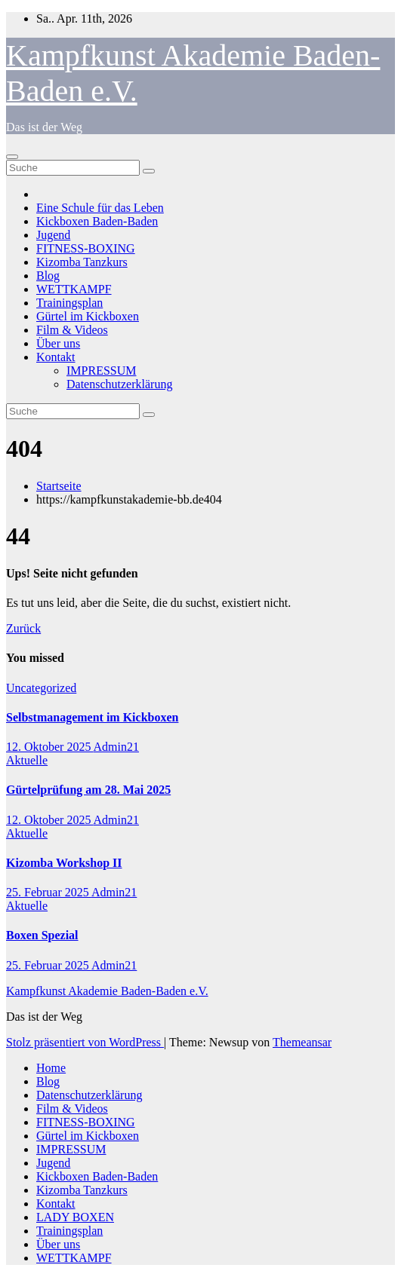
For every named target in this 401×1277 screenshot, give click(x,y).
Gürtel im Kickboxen (87, 316)
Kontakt (56, 357)
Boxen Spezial (42, 935)
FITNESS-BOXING (85, 248)
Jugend (53, 234)
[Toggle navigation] (12, 157)
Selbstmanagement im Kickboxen (92, 717)
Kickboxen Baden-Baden (97, 221)
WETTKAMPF (74, 289)
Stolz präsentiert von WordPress (85, 1042)
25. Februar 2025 (48, 892)
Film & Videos (72, 329)
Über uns (58, 343)
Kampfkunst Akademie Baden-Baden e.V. (107, 991)
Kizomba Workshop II (64, 862)
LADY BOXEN (75, 1217)
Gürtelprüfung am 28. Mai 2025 (88, 789)
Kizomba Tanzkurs (82, 262)
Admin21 (116, 746)
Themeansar (302, 1042)
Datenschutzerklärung (119, 384)
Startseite (59, 485)
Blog (48, 275)
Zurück (23, 628)
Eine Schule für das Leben (100, 207)
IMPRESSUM (101, 370)
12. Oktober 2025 (50, 746)
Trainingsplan (69, 302)
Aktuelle (27, 760)
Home (51, 1067)
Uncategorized (41, 687)
